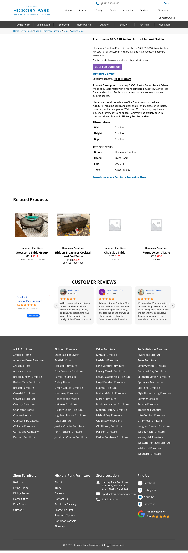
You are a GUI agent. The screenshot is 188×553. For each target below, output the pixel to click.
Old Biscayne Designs (109, 422)
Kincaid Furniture (106, 355)
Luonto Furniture (106, 388)
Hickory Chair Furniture (69, 410)
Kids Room (165, 24)
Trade (113, 10)
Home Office (84, 24)
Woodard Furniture (149, 455)
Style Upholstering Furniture (155, 394)
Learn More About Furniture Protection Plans (119, 177)
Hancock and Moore (67, 399)
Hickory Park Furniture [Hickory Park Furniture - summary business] (29, 301)
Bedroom (64, 24)
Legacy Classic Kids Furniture (114, 377)
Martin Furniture (106, 399)
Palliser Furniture (106, 433)
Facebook (150, 485)
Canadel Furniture (24, 394)
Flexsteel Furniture (66, 366)
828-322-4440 (110, 502)
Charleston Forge (23, 410)
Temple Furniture (148, 405)
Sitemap (60, 528)
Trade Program (122, 78)
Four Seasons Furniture (69, 371)
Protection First (64, 512)
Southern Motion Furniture (154, 377)
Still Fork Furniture (149, 388)
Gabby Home (63, 383)
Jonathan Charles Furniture (71, 438)
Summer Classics (148, 399)
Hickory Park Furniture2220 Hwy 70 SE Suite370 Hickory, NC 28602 (116, 487)
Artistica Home (22, 371)
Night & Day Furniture (109, 416)
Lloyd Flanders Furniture (111, 383)
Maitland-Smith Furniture (111, 394)
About (58, 484)
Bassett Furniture (24, 388)
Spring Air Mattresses (151, 383)
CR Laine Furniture (24, 427)
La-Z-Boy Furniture (107, 360)
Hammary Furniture (32, 248)
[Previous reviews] (56, 305)
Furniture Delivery (103, 73)
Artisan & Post (22, 366)
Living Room (23, 24)
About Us (128, 10)
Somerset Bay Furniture (152, 371)
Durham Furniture (24, 438)
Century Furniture (24, 405)
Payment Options (65, 517)
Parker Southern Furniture (112, 438)
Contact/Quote (167, 17)
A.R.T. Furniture (22, 349)
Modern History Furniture (112, 410)
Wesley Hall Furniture (151, 438)
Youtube (149, 499)
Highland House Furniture (71, 416)
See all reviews (33, 315)
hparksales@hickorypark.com (120, 496)
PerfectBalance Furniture (153, 349)
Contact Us (61, 501)
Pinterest (149, 506)
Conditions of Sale (66, 523)
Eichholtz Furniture (66, 349)
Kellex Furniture (106, 349)
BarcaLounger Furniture (28, 377)
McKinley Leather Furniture (113, 405)
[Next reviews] (172, 305)
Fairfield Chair (63, 360)
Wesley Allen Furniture (151, 433)
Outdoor (104, 24)
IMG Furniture (63, 422)
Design (99, 10)
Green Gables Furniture (69, 388)
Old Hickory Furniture (109, 427)
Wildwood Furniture (150, 449)
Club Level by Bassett (26, 422)
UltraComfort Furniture (152, 416)
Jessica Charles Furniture (70, 427)
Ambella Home (22, 355)
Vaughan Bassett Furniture (154, 427)
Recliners (145, 24)
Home (68, 10)
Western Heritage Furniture (154, 444)
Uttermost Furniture (150, 422)
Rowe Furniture (147, 360)
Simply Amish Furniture (152, 366)
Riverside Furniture (149, 355)
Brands (82, 10)
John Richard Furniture (69, 433)
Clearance (163, 10)
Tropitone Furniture (150, 410)
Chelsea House (22, 416)
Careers (59, 495)
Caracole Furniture (24, 399)
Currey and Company (26, 433)
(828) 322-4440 (110, 3)
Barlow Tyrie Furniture (27, 383)
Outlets (144, 10)
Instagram (150, 492)
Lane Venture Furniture (110, 366)
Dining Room (43, 24)
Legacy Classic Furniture (111, 371)
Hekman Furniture (66, 405)
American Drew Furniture (28, 360)
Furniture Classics (66, 377)
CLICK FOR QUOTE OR (107, 67)
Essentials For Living (67, 355)
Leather (124, 24)
